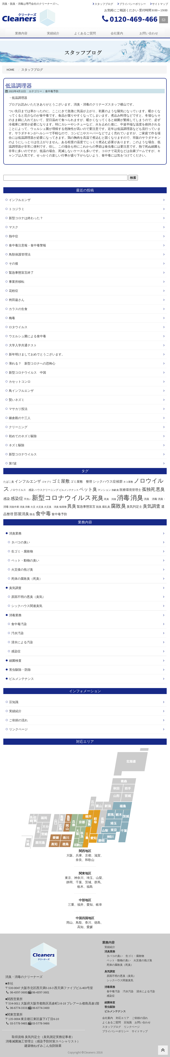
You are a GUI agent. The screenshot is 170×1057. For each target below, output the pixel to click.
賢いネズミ (16, 400)
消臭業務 (15, 533)
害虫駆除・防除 (20, 670)
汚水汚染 (17, 633)
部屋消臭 (21, 513)
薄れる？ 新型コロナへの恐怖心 (32, 363)
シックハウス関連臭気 (26, 606)
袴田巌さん (16, 300)
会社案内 (117, 33)
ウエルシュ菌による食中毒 (27, 336)
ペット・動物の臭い (25, 560)
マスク (13, 227)
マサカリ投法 (18, 409)
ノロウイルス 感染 (22, 489)
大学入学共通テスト (23, 345)
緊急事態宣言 (86, 507)
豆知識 (13, 702)
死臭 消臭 (110, 499)
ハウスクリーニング (46, 489)
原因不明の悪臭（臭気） (28, 597)
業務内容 (21, 33)
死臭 (97, 497)
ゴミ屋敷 (61, 481)
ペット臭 (88, 489)
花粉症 (13, 291)
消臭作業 (14, 506)
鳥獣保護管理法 (20, 254)
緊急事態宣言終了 (21, 273)
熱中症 (13, 236)
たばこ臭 (8, 481)
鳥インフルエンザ (21, 391)
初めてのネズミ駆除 (23, 436)
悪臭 (160, 489)
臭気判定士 (134, 507)
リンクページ (18, 729)
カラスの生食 (18, 309)
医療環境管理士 (130, 490)
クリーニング (18, 427)
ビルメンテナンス (69, 490)
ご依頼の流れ (18, 720)
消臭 (136, 497)
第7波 (13, 463)
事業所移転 (16, 282)
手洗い (27, 499)
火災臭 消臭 (51, 506)
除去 (32, 514)
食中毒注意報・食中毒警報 (27, 245)
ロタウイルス (18, 327)
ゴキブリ (46, 481)
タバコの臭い (20, 542)
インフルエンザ (20, 200)
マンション (104, 489)
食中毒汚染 (19, 624)
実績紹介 (53, 33)
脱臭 (98, 506)
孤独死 (148, 489)
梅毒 (12, 318)
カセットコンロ (20, 382)
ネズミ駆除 (16, 445)
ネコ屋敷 (128, 481)
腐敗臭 (118, 506)
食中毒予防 (51, 91)
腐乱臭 (106, 506)
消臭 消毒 (150, 499)
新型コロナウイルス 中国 (27, 372)
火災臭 (39, 506)
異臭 (71, 506)
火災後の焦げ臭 (22, 569)
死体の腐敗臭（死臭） (26, 579)
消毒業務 (15, 615)
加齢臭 (115, 490)
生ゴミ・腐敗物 (22, 551)
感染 (6, 499)
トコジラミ (16, 209)
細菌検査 (15, 661)
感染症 (17, 498)
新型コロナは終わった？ (26, 218)
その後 (13, 263)
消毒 (123, 498)
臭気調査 (151, 506)
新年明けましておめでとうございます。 (37, 354)
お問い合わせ (148, 33)
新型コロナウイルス (23, 454)
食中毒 (43, 513)
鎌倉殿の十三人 (20, 418)
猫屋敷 (63, 506)
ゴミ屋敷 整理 (81, 482)
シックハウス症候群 (108, 481)
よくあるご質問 (85, 33)
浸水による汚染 (22, 642)
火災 (33, 506)
